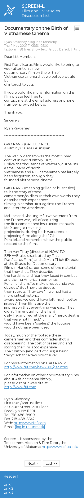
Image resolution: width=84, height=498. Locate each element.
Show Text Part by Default (51, 49)
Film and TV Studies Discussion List (41, 13)
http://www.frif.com (20, 387)
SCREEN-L (33, 6)
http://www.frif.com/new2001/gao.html (36, 367)
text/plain (11, 49)
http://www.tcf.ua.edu (60, 447)
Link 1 (8, 484)
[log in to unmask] (42, 42)
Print (76, 49)
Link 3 (8, 492)
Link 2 (8, 488)
